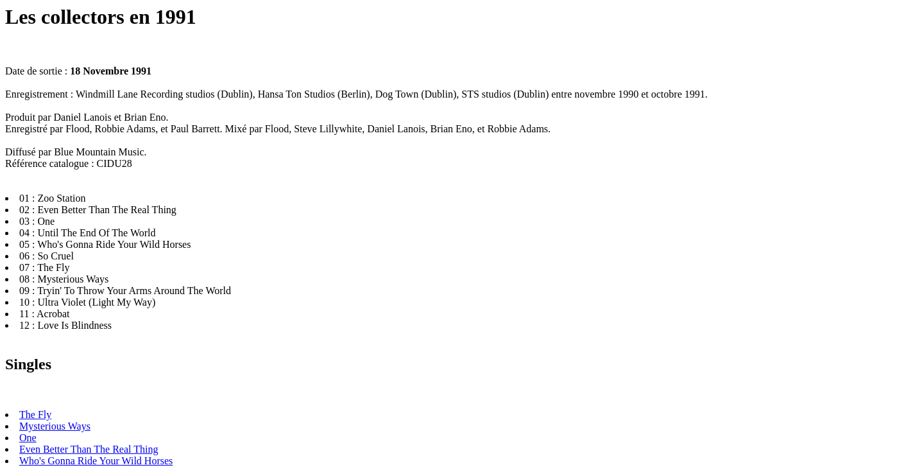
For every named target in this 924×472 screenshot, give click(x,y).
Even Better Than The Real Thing (88, 449)
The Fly (35, 414)
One (28, 437)
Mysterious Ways (54, 426)
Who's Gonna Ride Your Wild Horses (96, 460)
